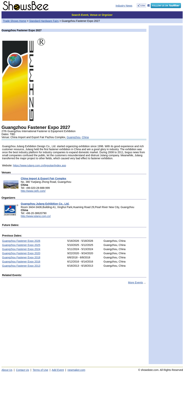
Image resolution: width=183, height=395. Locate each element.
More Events (135, 282)
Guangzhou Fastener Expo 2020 (21, 253)
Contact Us (22, 369)
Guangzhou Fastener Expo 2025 (21, 244)
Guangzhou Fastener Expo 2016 (21, 261)
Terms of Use (40, 369)
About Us (7, 369)
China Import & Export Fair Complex (43, 178)
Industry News (124, 5)
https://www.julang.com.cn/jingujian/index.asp (39, 165)
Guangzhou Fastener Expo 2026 (21, 240)
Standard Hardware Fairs (44, 20)
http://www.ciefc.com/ (33, 190)
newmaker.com (76, 369)
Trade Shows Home (14, 20)
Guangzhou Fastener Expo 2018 (21, 257)
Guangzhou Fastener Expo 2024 (21, 249)
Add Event (58, 369)
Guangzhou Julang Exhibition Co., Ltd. (45, 203)
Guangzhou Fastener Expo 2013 (21, 265)
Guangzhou (73, 137)
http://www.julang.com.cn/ (36, 216)
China (85, 137)
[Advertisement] (35, 325)
